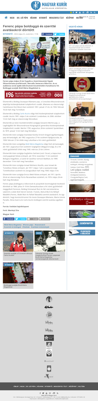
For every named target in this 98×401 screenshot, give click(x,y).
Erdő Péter (80, 167)
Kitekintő (43, 17)
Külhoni (33, 17)
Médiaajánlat (41, 399)
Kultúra (81, 386)
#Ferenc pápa (28, 225)
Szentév (80, 160)
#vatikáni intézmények (40, 227)
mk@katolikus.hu (65, 397)
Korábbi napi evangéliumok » (85, 151)
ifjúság (86, 160)
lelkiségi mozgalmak (85, 164)
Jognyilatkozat (50, 399)
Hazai (12, 17)
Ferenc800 (74, 172)
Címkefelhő (74, 156)
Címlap (16, 386)
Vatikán (73, 167)
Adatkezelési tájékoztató (61, 399)
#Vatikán (26, 227)
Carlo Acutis (25, 113)
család (85, 169)
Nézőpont (70, 17)
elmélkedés (74, 162)
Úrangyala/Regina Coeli (78, 177)
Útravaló (73, 160)
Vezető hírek (76, 26)
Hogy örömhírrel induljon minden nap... (80, 134)
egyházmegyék (77, 179)
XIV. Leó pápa (22, 17)
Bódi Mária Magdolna (34, 144)
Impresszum (33, 399)
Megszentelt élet (56, 17)
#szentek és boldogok (12, 227)
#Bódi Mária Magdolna (12, 225)
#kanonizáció (40, 225)
